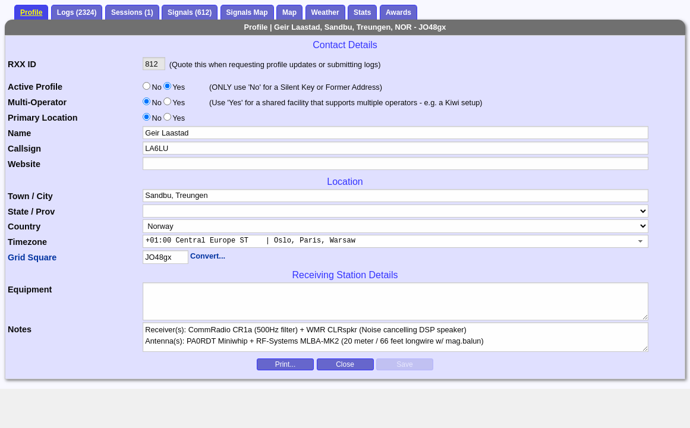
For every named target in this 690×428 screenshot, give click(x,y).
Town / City (30, 196)
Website (24, 164)
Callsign (24, 148)
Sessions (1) (132, 12)
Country (24, 226)
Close (345, 364)
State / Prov (31, 211)
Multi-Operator (37, 102)
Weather (325, 12)
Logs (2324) (77, 12)
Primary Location (43, 117)
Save (404, 364)
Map (289, 12)
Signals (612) (190, 12)
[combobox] (395, 241)
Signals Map (247, 12)
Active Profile (35, 87)
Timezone (27, 242)
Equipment (30, 289)
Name (19, 133)
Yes (177, 87)
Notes (19, 329)
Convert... (207, 255)
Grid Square (32, 257)
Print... (285, 364)
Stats (362, 12)
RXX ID (22, 64)
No (157, 87)
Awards (398, 12)
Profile (31, 12)
